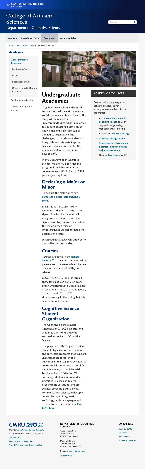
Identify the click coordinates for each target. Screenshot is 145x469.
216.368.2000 (15, 437)
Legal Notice (14, 441)
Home (12, 46)
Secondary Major (21, 81)
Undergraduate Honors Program (24, 89)
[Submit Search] (135, 22)
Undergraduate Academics (19, 61)
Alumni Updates (68, 38)
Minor (15, 75)
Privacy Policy (28, 441)
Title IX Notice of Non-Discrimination (25, 445)
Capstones (114, 154)
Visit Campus (124, 436)
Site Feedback (66, 455)
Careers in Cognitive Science (21, 108)
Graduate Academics (22, 100)
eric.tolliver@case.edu (75, 451)
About (13, 38)
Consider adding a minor (112, 138)
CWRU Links (126, 424)
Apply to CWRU (125, 429)
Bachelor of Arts (21, 69)
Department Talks (30, 38)
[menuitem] (12, 38)
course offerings (121, 133)
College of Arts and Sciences (30, 18)
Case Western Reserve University (30, 430)
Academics (51, 38)
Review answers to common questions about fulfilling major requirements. (113, 147)
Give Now (123, 433)
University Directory (127, 440)
